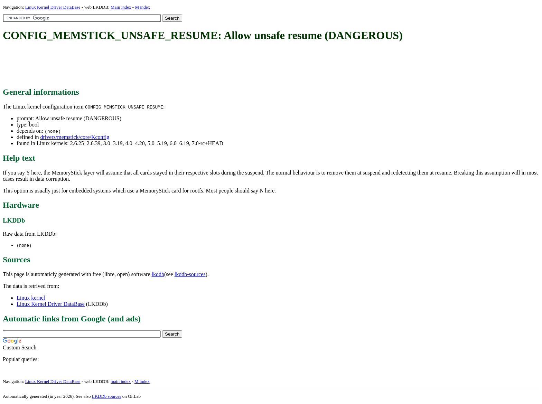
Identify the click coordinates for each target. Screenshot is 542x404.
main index (121, 381)
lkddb (158, 275)
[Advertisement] (128, 65)
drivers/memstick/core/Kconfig (74, 137)
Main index (121, 7)
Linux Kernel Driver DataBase (53, 7)
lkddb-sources (190, 275)
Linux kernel (31, 298)
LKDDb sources (106, 396)
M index (142, 7)
